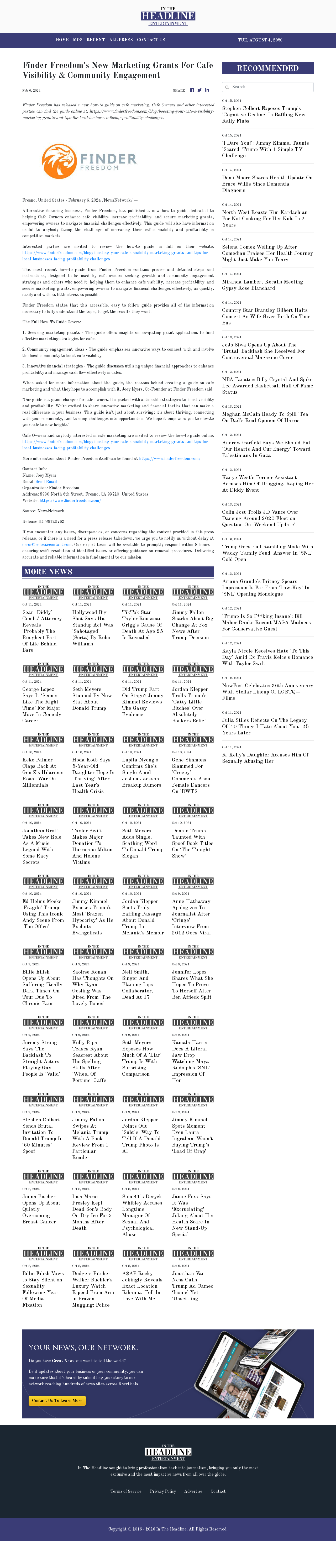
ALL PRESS (121, 40)
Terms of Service (125, 1492)
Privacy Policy (163, 1492)
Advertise (193, 1492)
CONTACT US (151, 40)
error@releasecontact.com (47, 545)
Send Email (46, 482)
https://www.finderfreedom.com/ (170, 459)
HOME (62, 40)
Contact (218, 1492)
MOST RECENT (89, 40)
